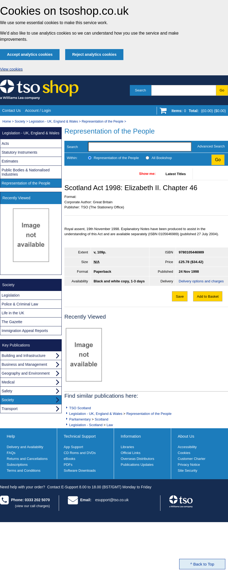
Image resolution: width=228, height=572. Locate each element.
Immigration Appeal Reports (25, 331)
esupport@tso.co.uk (112, 500)
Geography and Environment (26, 373)
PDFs (68, 465)
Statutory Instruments (19, 152)
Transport (9, 409)
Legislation (11, 295)
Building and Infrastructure (23, 355)
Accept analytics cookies (30, 54)
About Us (186, 436)
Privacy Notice (189, 465)
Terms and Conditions (24, 470)
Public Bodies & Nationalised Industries (26, 172)
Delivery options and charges (201, 281)
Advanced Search (211, 146)
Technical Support (80, 436)
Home (6, 121)
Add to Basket (208, 296)
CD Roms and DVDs (80, 453)
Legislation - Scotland (85, 425)
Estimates (10, 161)
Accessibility (187, 447)
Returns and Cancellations (27, 459)
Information (131, 436)
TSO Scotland (80, 408)
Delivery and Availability (25, 447)
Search (140, 90)
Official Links (130, 453)
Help (11, 436)
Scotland (101, 419)
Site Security (187, 470)
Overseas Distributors (137, 459)
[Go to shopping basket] (197, 111)
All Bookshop (162, 158)
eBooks (69, 459)
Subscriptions (17, 465)
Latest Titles (176, 174)
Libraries (127, 447)
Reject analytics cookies (94, 54)
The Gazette (12, 322)
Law (109, 425)
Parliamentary (80, 419)
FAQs (11, 453)
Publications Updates (137, 465)
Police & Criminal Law (20, 304)
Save (180, 296)
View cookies (11, 69)
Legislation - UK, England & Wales (53, 121)
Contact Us (11, 110)
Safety (7, 391)
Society (20, 121)
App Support (73, 447)
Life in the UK (13, 313)
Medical (8, 382)
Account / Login (38, 110)
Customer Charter (191, 459)
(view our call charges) (32, 506)
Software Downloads (80, 470)
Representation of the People (102, 121)
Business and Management (24, 364)
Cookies (184, 453)
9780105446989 (191, 252)
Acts (5, 143)
